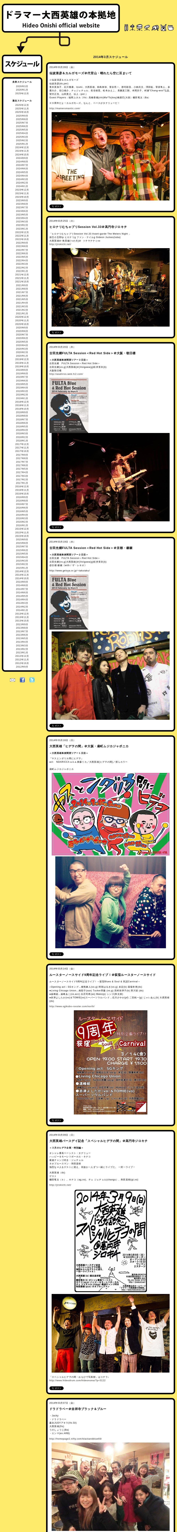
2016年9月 (22, 497)
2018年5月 (22, 426)
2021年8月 (22, 289)
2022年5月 (22, 257)
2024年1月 (22, 186)
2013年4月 (22, 642)
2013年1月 (22, 652)
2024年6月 (22, 168)
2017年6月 (22, 465)
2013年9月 (22, 624)
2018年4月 (22, 430)
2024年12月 (22, 147)
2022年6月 (22, 253)
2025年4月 (22, 133)
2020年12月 (22, 317)
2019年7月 (22, 377)
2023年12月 (22, 190)
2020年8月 (22, 331)
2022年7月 (22, 250)
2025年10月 (22, 112)
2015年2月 (22, 564)
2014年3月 (22, 603)
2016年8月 (22, 500)
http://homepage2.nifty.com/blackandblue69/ (75, 1439)
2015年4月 (22, 557)
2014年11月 (22, 575)
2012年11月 (22, 659)
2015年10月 (22, 536)
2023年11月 (22, 193)
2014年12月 (22, 571)
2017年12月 (22, 444)
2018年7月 (22, 419)
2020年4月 (22, 345)
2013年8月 (22, 628)
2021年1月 (22, 313)
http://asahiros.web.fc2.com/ (66, 374)
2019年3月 (22, 391)
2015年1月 (22, 568)
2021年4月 (22, 303)
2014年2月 (22, 606)
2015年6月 (22, 550)
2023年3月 (22, 221)
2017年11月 (22, 447)
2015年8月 (22, 543)
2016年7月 (22, 504)
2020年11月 (22, 320)
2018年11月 (22, 405)
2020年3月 (22, 349)
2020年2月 (22, 352)
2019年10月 (22, 366)
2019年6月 (22, 380)
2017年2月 (22, 479)
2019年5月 (22, 384)
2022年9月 (22, 243)
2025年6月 (22, 126)
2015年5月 (22, 553)
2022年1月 (22, 271)
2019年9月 (22, 370)
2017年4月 (22, 472)
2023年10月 (22, 197)
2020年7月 (22, 334)
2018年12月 (22, 402)
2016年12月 (22, 486)
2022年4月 (22, 260)
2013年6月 (22, 635)
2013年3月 (22, 645)
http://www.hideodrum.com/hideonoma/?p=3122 (77, 1380)
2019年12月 (22, 359)
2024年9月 (22, 158)
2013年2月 (22, 649)
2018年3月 (22, 433)
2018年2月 (22, 437)
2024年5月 (22, 172)
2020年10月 (22, 324)
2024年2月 (22, 183)
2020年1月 (22, 356)
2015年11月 (22, 532)
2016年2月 (22, 522)
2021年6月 (22, 296)
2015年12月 (22, 529)
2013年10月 (22, 620)
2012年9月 (22, 666)
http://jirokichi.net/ (60, 244)
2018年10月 (22, 409)
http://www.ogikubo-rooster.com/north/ (72, 1006)
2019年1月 (22, 398)
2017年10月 (22, 451)
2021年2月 (22, 310)
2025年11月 (22, 108)
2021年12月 (22, 274)
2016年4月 (22, 515)
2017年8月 (22, 458)
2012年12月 (22, 656)
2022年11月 (22, 236)
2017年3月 (22, 476)
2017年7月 (22, 462)
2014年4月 (22, 599)
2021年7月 (22, 292)
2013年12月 (22, 613)
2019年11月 (22, 363)
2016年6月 (22, 507)
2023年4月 (22, 218)
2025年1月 (22, 144)
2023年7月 (22, 207)
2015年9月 (22, 539)
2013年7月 (22, 631)
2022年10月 (22, 239)
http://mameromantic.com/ (64, 108)
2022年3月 (22, 264)
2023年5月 (22, 214)
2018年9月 (22, 412)
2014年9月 (22, 582)
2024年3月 (22, 179)
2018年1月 (22, 440)
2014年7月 (22, 589)
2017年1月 (22, 483)
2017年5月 (22, 469)
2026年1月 (22, 90)
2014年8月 (22, 585)
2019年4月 (22, 387)
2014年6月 (22, 592)
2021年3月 (22, 306)
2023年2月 (22, 225)
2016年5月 (22, 511)
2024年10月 (22, 154)
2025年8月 (22, 119)
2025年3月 (22, 137)
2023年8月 (22, 204)
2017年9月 (22, 455)
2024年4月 (22, 176)
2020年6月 (22, 338)
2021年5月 (22, 299)
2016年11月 (22, 490)
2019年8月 (22, 373)
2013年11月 (22, 617)
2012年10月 (22, 663)
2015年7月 (22, 546)
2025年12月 (22, 93)
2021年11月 (22, 278)
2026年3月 (22, 86)
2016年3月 (22, 518)
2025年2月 (22, 140)
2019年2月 (22, 394)
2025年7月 (22, 122)
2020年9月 (22, 327)
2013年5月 (22, 638)
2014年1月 (22, 610)
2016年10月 (22, 493)
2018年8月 (22, 416)
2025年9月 (22, 116)
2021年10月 (22, 281)
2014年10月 (22, 578)
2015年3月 (22, 560)
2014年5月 (22, 596)
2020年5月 (22, 342)
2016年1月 (22, 525)
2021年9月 (22, 285)
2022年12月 (22, 232)
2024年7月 (22, 165)
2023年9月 (22, 200)
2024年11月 (22, 151)
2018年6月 (22, 423)
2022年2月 (22, 267)
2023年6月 (22, 211)
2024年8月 (22, 161)
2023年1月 (22, 229)
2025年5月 (22, 129)
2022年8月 (22, 246)
